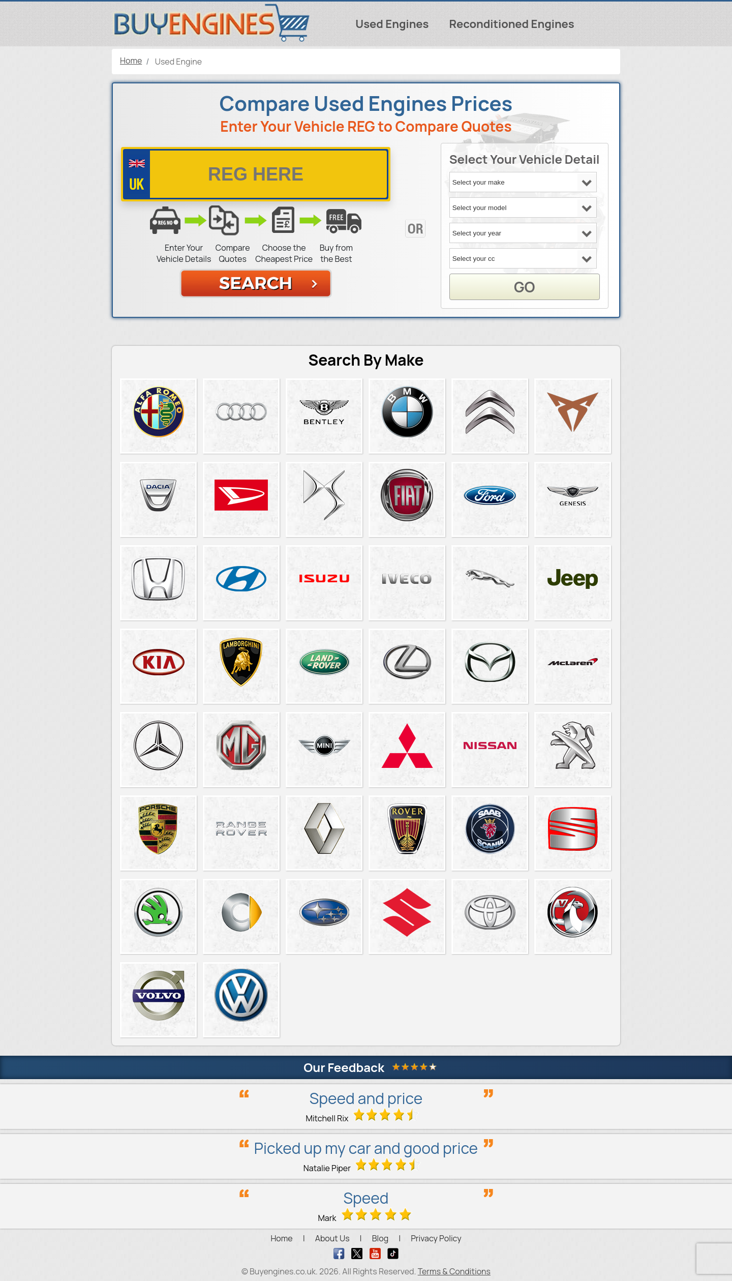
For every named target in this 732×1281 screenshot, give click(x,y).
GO (524, 286)
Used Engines (392, 24)
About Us (332, 1238)
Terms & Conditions (454, 1271)
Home (281, 1238)
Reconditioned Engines (511, 24)
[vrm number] (256, 174)
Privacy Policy (436, 1238)
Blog (380, 1238)
